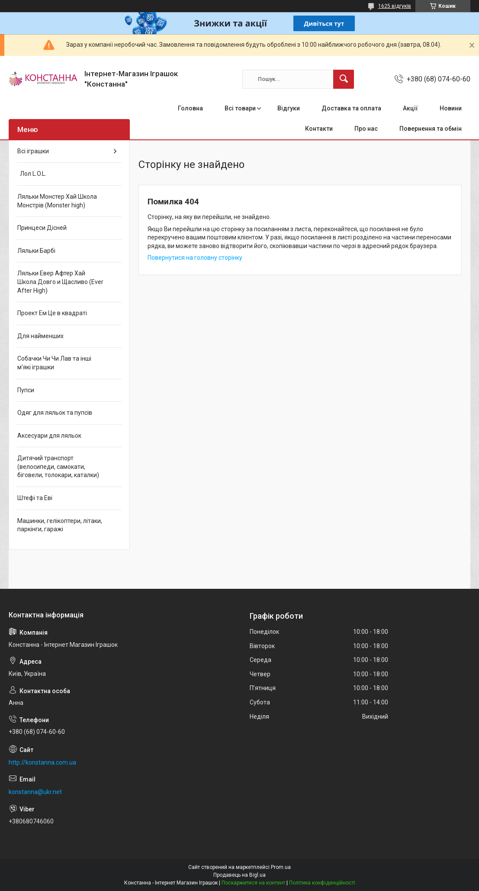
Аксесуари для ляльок (49, 435)
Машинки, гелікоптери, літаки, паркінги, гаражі (59, 525)
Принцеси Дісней (42, 227)
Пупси (25, 390)
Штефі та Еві (34, 497)
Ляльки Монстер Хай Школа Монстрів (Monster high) (57, 201)
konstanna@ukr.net (35, 791)
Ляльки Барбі (36, 250)
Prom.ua (281, 867)
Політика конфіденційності (322, 883)
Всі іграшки (33, 151)
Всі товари (240, 108)
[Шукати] (343, 79)
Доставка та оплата (351, 108)
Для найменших (40, 336)
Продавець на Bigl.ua (239, 875)
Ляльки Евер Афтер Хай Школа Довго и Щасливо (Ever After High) (60, 282)
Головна (190, 108)
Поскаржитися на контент (253, 883)
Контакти (319, 128)
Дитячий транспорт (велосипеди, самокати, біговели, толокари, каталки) (58, 466)
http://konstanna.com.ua (42, 762)
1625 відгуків (394, 6)
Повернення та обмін (430, 128)
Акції (410, 108)
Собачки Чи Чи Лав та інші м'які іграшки (54, 363)
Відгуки (288, 108)
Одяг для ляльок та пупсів (54, 412)
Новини (451, 108)
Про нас (366, 128)
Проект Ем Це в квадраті (52, 313)
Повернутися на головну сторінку (195, 257)
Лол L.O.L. (31, 173)
